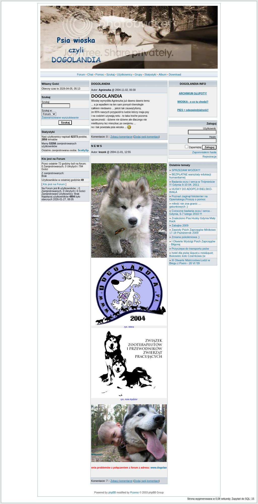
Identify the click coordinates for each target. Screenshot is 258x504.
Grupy (138, 74)
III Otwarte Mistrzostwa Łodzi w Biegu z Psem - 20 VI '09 (189, 262)
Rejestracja (209, 156)
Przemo (134, 492)
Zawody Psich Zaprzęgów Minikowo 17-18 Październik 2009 (192, 231)
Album (162, 74)
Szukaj (110, 74)
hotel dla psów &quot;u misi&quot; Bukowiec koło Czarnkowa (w (191, 254)
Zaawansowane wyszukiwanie (60, 117)
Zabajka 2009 (180, 225)
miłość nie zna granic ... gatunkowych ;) (185, 205)
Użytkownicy (124, 74)
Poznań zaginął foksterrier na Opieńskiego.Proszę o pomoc (188, 198)
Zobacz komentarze (121, 136)
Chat (90, 74)
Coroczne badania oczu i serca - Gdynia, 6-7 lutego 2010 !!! (190, 212)
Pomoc (99, 74)
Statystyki (150, 74)
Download (175, 74)
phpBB (112, 492)
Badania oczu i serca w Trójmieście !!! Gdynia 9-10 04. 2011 (192, 183)
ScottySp (83, 150)
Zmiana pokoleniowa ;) (186, 237)
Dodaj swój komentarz (146, 136)
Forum (81, 74)
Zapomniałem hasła (204, 152)
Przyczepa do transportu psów (190, 248)
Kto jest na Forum (54, 184)
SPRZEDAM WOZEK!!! (186, 170)
